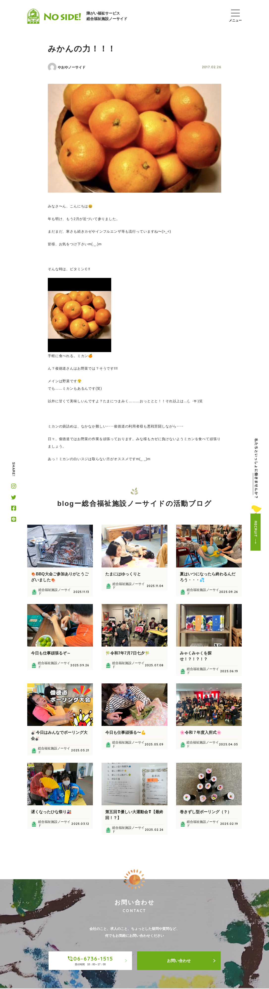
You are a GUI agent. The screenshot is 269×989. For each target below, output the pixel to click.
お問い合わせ (191, 961)
